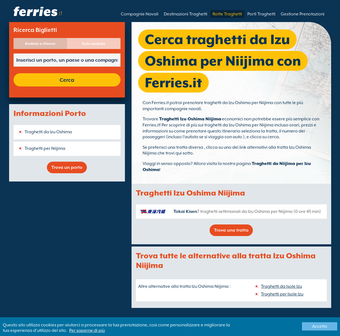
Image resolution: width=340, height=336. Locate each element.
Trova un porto (66, 167)
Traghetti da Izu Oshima (48, 131)
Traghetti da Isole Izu (281, 286)
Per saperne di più (87, 330)
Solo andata (93, 43)
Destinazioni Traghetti (185, 14)
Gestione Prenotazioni (303, 14)
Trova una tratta (231, 230)
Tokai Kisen (185, 211)
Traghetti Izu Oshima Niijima (190, 118)
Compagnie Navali (140, 14)
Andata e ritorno (40, 43)
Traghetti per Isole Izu (282, 294)
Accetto (319, 326)
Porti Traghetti (261, 14)
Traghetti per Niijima (45, 148)
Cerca (67, 80)
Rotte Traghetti (227, 14)
